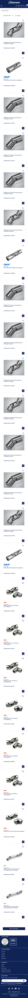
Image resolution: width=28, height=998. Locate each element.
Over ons (3, 951)
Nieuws (2, 964)
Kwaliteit (3, 956)
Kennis (2, 966)
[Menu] (1, 6)
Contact (3, 953)
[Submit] (24, 980)
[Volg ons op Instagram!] (12, 988)
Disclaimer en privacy (6, 971)
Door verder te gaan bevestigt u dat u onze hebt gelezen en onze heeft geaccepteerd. (13, 983)
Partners (3, 954)
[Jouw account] (24, 6)
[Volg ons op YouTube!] (15, 988)
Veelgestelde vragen (5, 970)
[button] (18, 924)
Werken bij (3, 958)
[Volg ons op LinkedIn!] (19, 988)
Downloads (3, 968)
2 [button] (15, 923)
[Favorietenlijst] (19, 6)
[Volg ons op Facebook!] (9, 988)
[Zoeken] (16, 6)
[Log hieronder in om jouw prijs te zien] (26, 6)
